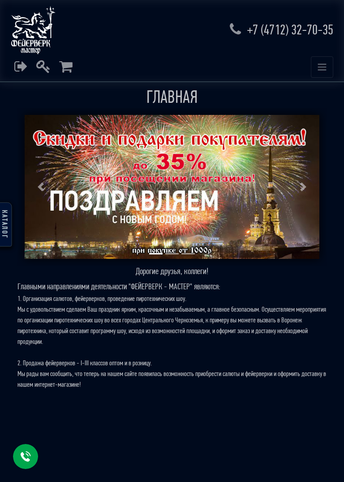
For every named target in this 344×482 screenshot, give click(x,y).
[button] (40, 187)
